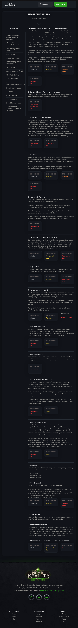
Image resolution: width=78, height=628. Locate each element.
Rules (64, 619)
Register (39, 616)
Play (14, 619)
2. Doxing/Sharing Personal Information (13, 44)
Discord (39, 621)
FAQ (64, 621)
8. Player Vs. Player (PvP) (14, 71)
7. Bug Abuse (10, 67)
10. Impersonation (12, 79)
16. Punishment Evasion (14, 103)
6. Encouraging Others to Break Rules (14, 63)
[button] (45, 4)
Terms (64, 614)
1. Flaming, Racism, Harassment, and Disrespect (12, 37)
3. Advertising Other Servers (13, 50)
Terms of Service (46, 591)
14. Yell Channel (11, 96)
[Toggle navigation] (71, 4)
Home (14, 614)
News (14, 616)
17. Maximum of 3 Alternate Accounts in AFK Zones (13, 109)
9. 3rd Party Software (13, 75)
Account (39, 619)
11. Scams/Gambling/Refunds (15, 83)
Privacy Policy (59, 591)
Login (39, 614)
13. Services (10, 92)
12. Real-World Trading (13, 88)
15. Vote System (11, 99)
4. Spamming (10, 54)
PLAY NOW (60, 4)
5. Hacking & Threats (13, 58)
